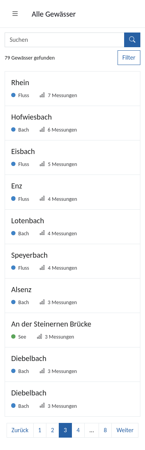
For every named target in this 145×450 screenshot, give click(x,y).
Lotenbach (27, 220)
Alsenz (21, 289)
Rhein (20, 82)
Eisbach (23, 151)
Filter (129, 57)
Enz (16, 185)
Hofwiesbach (31, 116)
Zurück (20, 430)
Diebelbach (28, 358)
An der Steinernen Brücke (51, 324)
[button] (15, 14)
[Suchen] (132, 40)
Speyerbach (29, 255)
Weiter (124, 430)
